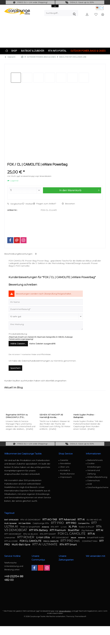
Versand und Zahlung (93, 472)
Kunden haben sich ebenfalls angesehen (46, 380)
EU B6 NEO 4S (94, 519)
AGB (89, 484)
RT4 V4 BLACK (30, 534)
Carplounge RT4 (41, 523)
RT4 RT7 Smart (68, 544)
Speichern (15, 368)
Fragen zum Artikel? (44, 203)
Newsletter (65, 463)
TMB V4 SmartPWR (30, 526)
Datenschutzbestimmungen (36, 360)
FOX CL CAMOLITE (72, 533)
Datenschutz (93, 480)
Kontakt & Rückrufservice (67, 472)
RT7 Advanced (67, 519)
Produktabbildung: (18, 334)
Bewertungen (28, 254)
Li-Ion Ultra (43, 537)
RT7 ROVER (26, 537)
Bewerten (68, 203)
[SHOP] (14, 51)
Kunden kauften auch (15, 380)
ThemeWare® (80, 616)
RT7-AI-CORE (11, 541)
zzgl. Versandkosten (43, 176)
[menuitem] (103, 14)
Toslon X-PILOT (87, 526)
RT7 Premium (58, 530)
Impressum (66, 477)
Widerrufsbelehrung (96, 477)
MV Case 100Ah (25, 523)
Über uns (64, 467)
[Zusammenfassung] (46, 309)
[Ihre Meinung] (46, 325)
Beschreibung (11, 254)
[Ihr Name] (46, 302)
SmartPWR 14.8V (95, 537)
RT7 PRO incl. (70, 540)
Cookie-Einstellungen (94, 465)
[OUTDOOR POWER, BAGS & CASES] (88, 51)
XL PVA (73, 526)
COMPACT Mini (90, 541)
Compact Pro (84, 523)
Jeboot (74, 537)
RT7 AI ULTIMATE (45, 544)
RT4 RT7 (55, 526)
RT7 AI (81, 519)
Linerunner (10, 537)
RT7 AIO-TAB (49, 519)
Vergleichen (14, 203)
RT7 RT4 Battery (38, 530)
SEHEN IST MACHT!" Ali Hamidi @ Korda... (51, 416)
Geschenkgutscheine (96, 487)
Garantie (64, 460)
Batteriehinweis (95, 460)
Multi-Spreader (10, 523)
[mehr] (29, 429)
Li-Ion (64, 526)
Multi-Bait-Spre (21, 544)
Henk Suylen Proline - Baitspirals (84, 416)
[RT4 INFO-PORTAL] (57, 51)
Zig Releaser (88, 530)
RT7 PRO (57, 523)
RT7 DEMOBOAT (13, 534)
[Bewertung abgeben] (46, 316)
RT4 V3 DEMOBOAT (30, 519)
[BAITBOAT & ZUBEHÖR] (32, 51)
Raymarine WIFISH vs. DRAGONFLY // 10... (17, 416)
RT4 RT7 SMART (48, 534)
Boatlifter (74, 530)
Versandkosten (65, 611)
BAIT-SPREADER (11, 520)
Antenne (45, 527)
